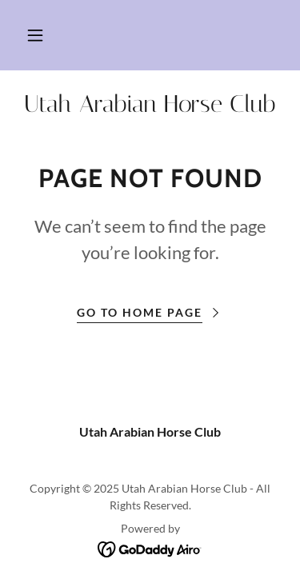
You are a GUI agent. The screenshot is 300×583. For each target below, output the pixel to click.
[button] (35, 35)
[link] (150, 104)
